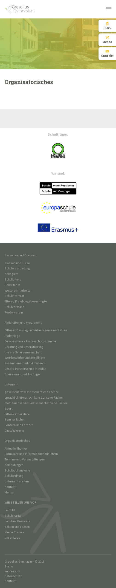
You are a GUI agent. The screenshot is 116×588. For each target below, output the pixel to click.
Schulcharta (13, 516)
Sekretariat (12, 285)
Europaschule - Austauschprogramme (30, 341)
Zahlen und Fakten (17, 527)
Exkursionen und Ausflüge (22, 374)
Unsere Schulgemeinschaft (23, 352)
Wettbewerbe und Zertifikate (25, 358)
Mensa (9, 492)
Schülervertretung (17, 268)
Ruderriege (12, 336)
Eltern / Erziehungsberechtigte (26, 301)
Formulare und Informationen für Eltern (31, 454)
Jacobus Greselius (17, 521)
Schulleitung (13, 279)
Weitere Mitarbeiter (18, 291)
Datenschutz (13, 576)
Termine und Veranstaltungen (25, 459)
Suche (9, 566)
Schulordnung (14, 476)
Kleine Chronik (14, 532)
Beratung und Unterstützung (24, 347)
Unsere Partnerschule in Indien (25, 369)
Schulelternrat (14, 296)
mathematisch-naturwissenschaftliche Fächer (36, 403)
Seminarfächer (15, 419)
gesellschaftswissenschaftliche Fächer (31, 392)
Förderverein (14, 312)
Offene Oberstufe (17, 414)
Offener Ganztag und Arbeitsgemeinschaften (36, 330)
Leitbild (10, 510)
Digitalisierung (14, 431)
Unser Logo (12, 538)
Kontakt (10, 487)
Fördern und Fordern (19, 425)
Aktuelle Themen (16, 449)
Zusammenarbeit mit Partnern (25, 363)
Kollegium (11, 274)
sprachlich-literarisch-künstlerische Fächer (34, 398)
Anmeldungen (14, 465)
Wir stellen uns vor (20, 502)
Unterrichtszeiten (17, 481)
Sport (8, 409)
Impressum (12, 571)
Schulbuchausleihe (17, 470)
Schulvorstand (14, 307)
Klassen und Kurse (17, 263)
